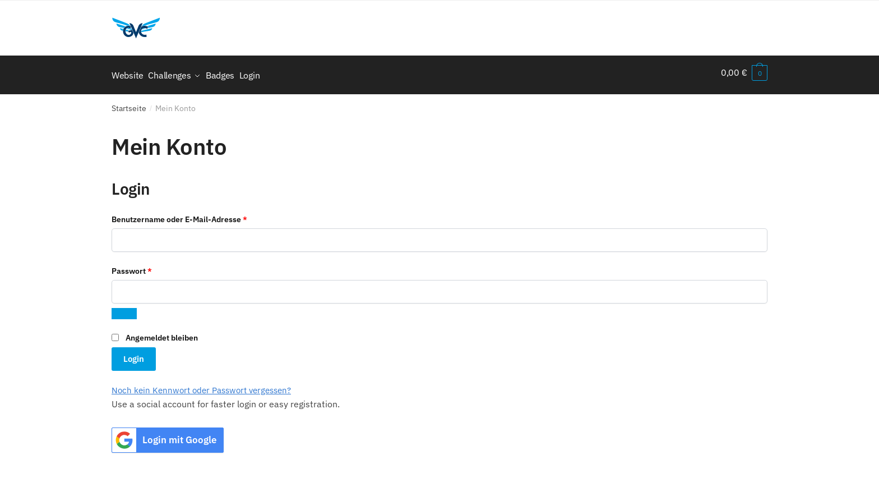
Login (133, 353)
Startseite (129, 103)
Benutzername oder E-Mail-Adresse (201, 213)
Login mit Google (164, 435)
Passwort (153, 264)
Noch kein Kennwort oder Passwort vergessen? (201, 385)
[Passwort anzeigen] (124, 308)
